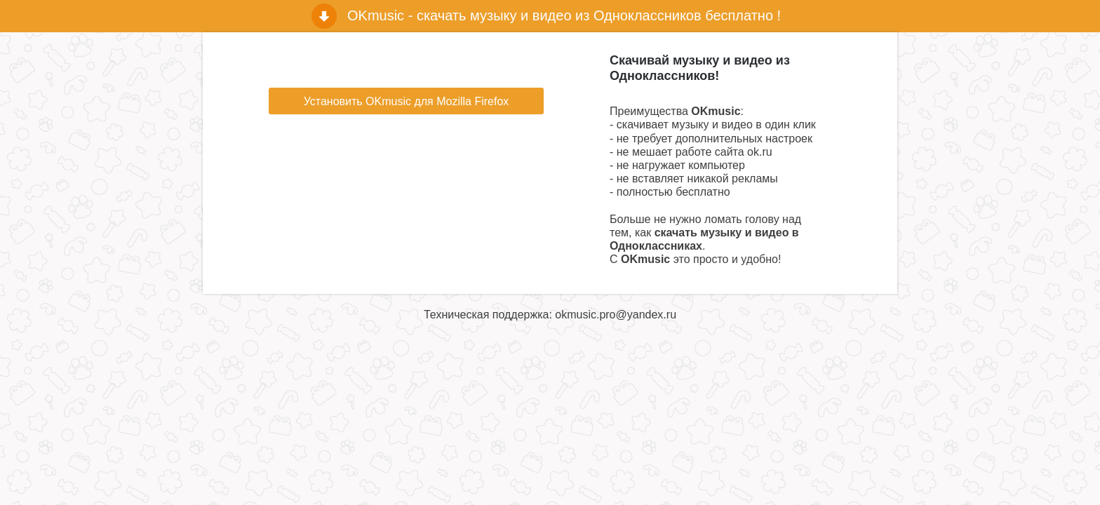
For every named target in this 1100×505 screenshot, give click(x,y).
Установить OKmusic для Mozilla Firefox (406, 101)
